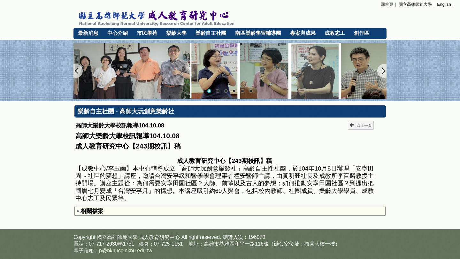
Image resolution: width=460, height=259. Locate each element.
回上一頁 (361, 125)
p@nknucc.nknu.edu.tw (125, 250)
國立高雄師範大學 (415, 4)
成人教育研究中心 (159, 237)
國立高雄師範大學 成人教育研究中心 (230, 17)
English (444, 4)
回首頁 (387, 4)
